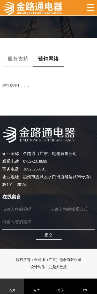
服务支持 (18, 59)
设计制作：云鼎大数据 (49, 267)
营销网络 (48, 59)
